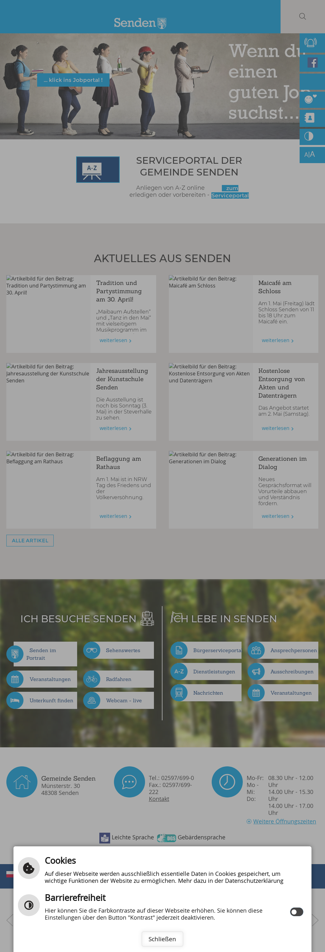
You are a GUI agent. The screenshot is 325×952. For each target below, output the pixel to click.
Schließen (162, 939)
